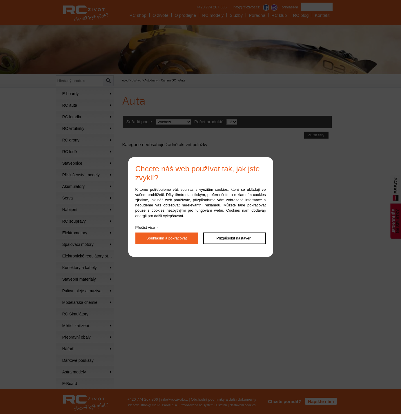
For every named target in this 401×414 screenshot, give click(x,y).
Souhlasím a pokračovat (166, 238)
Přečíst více (145, 227)
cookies (221, 189)
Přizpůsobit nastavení (234, 238)
